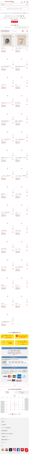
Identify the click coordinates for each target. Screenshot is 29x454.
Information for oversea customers (14, 8)
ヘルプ (14, 385)
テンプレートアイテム (22, 27)
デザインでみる (14, 31)
